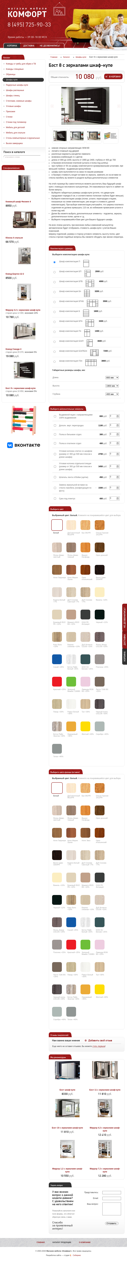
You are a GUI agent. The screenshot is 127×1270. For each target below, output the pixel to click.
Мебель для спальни (15, 133)
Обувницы (10, 74)
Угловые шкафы (13, 106)
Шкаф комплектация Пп (70, 331)
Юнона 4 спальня (14, 238)
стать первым (98, 1046)
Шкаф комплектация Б (69, 311)
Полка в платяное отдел (70, 443)
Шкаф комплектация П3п (70, 361)
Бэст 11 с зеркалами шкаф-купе (105, 1090)
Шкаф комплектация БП (70, 271)
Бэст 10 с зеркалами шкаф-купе (67, 1128)
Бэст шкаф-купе (67, 1090)
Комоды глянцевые (15, 69)
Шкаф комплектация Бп (70, 291)
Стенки (9, 117)
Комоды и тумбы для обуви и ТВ (21, 64)
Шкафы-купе (12, 80)
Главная (41, 1242)
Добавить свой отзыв (100, 1040)
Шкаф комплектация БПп (71, 321)
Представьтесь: (91, 1192)
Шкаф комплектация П (69, 261)
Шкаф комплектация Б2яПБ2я (73, 351)
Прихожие (10, 111)
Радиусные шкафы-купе (17, 85)
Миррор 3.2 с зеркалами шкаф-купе (23, 310)
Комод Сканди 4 (13, 349)
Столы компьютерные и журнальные (23, 138)
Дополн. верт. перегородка (71, 425)
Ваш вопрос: (93, 1204)
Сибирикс (77, 1255)
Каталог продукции (62, 1242)
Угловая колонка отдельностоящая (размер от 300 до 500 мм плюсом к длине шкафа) (75, 466)
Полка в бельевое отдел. (70, 434)
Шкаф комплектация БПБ (71, 281)
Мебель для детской (15, 127)
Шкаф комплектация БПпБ (71, 301)
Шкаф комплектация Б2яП (71, 341)
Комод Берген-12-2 (15, 274)
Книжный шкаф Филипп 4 (18, 202)
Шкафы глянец (13, 95)
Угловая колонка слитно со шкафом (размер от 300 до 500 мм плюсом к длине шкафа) (75, 454)
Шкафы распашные (15, 90)
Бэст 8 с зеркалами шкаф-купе (21, 388)
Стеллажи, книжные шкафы (19, 101)
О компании (84, 1242)
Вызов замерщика (14, 143)
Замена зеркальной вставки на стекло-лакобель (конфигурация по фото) (75, 488)
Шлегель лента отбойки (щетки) (73, 477)
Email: (96, 1198)
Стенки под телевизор (16, 122)
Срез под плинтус (67, 498)
